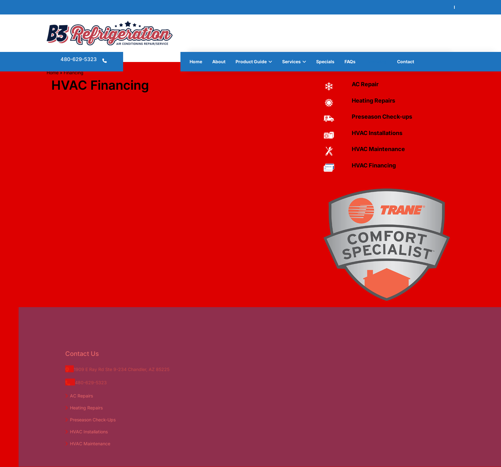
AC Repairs (89, 395)
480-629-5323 (78, 59)
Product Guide (251, 61)
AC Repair (365, 84)
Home (196, 61)
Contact (405, 61)
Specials (325, 61)
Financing (376, 61)
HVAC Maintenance (378, 149)
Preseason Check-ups (382, 116)
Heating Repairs (373, 100)
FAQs (350, 61)
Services (291, 61)
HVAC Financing (374, 165)
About (218, 61)
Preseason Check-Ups (100, 419)
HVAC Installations (377, 133)
